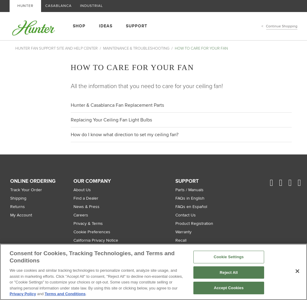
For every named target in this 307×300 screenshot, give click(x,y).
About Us (82, 189)
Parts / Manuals (189, 189)
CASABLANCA (58, 6)
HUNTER (25, 6)
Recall (180, 240)
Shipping (18, 198)
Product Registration (194, 223)
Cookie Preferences (91, 231)
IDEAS (105, 26)
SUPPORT (136, 26)
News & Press (86, 206)
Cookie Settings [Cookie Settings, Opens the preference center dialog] (229, 257)
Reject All (229, 272)
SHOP (79, 26)
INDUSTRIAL (91, 6)
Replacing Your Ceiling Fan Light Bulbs (111, 120)
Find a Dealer (85, 198)
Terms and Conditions (65, 294)
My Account (21, 215)
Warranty (183, 231)
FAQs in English (189, 198)
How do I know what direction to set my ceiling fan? (124, 135)
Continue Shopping (281, 26)
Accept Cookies (228, 288)
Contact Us (185, 215)
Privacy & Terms (88, 223)
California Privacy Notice (95, 240)
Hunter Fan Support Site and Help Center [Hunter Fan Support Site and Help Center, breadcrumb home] (56, 48)
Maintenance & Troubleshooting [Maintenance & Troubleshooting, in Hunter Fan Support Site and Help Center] (136, 48)
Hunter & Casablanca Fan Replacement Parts (117, 105)
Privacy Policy (23, 294)
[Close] (297, 271)
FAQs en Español (191, 206)
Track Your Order (26, 189)
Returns (17, 206)
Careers (80, 215)
